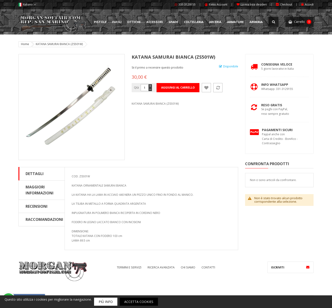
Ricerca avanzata (161, 267)
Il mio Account (218, 4)
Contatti (208, 267)
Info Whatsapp (274, 84)
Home (25, 44)
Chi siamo (188, 267)
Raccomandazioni (44, 219)
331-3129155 (187, 4)
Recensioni (36, 206)
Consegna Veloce (276, 64)
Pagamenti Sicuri (277, 130)
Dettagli (35, 173)
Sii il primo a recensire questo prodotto (157, 67)
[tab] (41, 173)
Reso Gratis (271, 105)
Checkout (286, 4)
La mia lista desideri (254, 4)
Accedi (309, 4)
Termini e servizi (129, 267)
